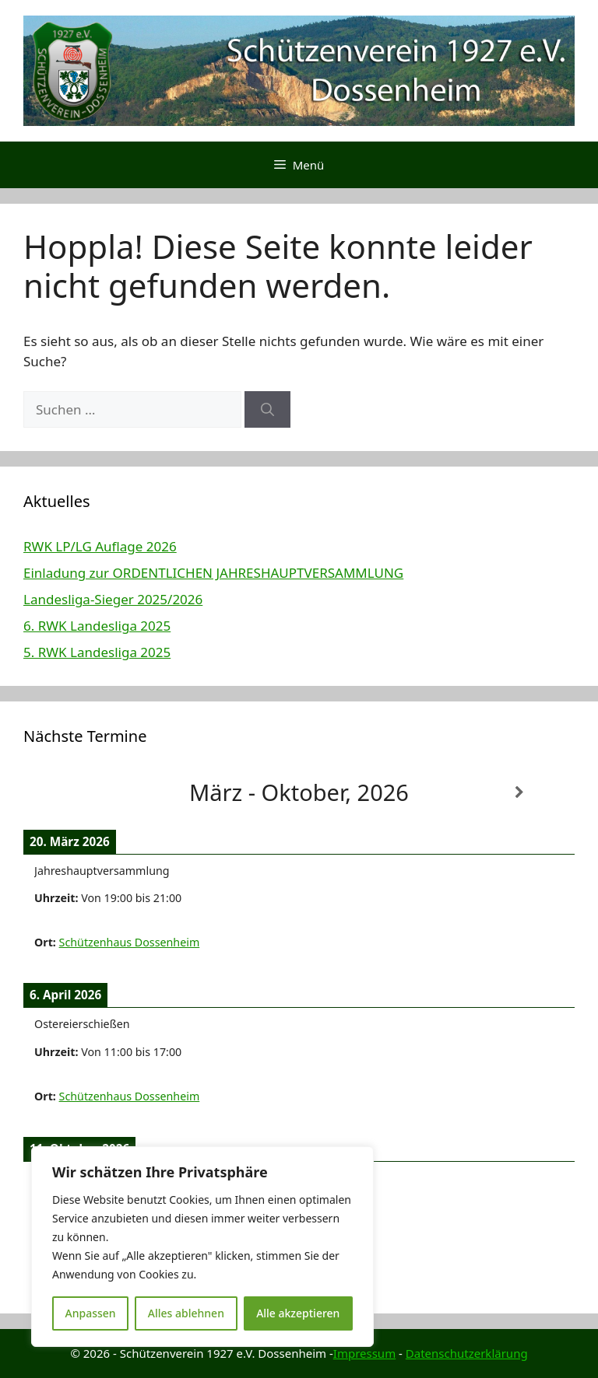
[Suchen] (267, 409)
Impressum (364, 1353)
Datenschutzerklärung (467, 1353)
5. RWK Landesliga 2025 (97, 652)
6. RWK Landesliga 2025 (97, 626)
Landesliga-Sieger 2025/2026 (112, 599)
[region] (202, 1246)
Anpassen (90, 1313)
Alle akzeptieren (297, 1313)
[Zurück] (78, 792)
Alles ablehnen (186, 1313)
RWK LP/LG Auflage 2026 (100, 546)
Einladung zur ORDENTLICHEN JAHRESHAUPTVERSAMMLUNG (213, 573)
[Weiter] (519, 792)
